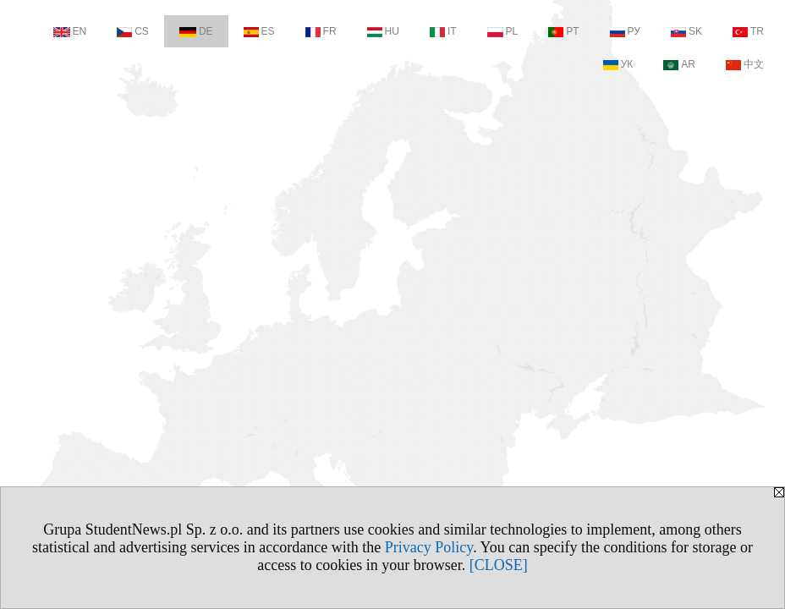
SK (686, 31)
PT (563, 31)
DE (196, 31)
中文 (745, 64)
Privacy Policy (429, 547)
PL (503, 31)
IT (443, 31)
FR (321, 31)
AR (679, 64)
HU (383, 31)
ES (259, 31)
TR (748, 31)
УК (618, 64)
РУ (625, 31)
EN (70, 31)
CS (133, 31)
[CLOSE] (498, 565)
